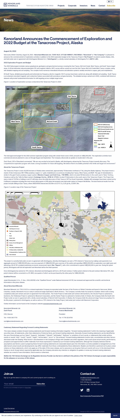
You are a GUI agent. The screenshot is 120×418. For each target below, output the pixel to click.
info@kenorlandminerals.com (89, 377)
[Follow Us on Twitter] (81, 390)
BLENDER (101, 411)
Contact (102, 6)
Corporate (72, 6)
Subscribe (111, 6)
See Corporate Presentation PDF (92, 396)
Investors (83, 6)
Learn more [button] (78, 415)
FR (110, 1)
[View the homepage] (12, 4)
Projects (61, 6)
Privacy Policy (28, 387)
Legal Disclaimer (9, 408)
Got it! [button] (115, 415)
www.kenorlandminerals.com (52, 303)
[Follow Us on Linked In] (88, 390)
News (93, 6)
